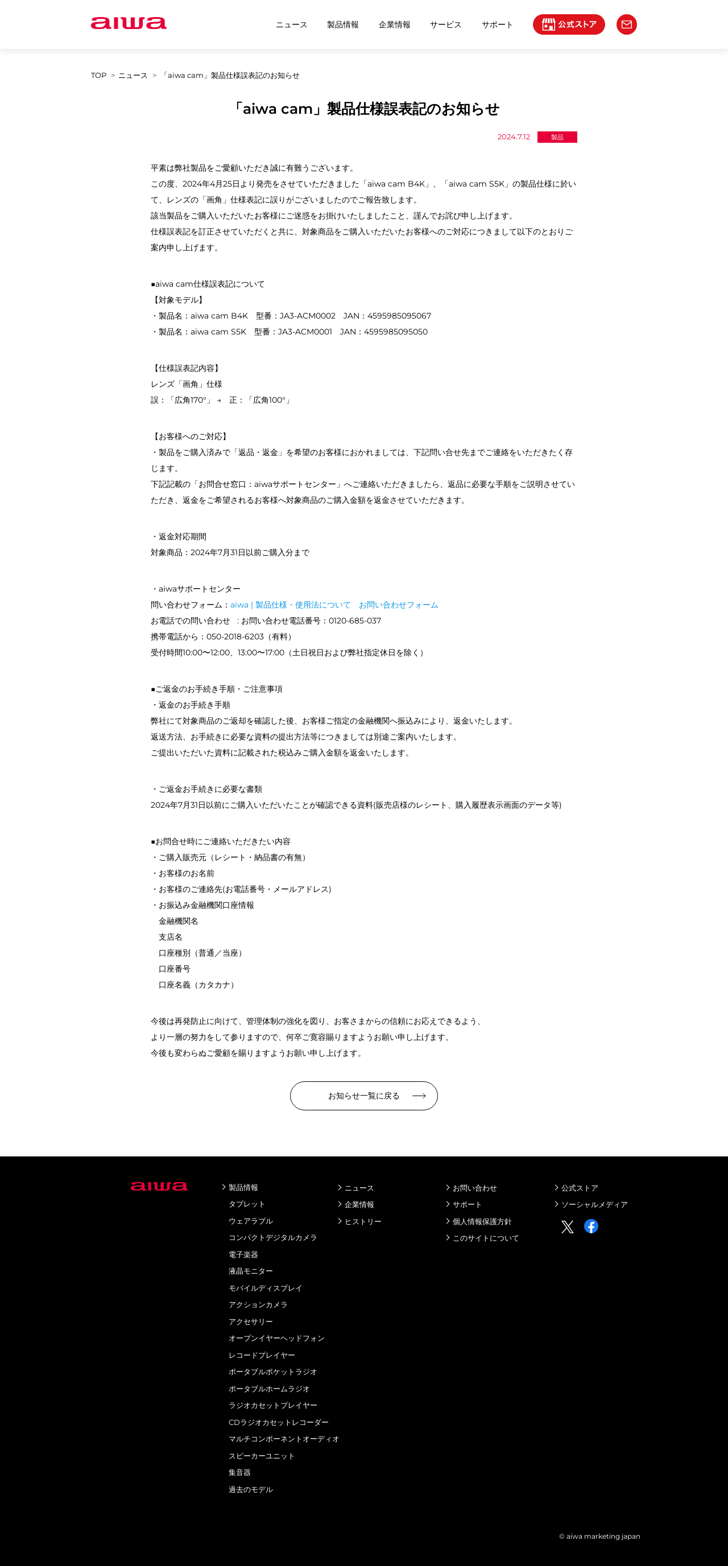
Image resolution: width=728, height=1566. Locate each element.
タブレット (247, 1203)
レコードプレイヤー (262, 1355)
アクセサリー (251, 1321)
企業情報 (395, 24)
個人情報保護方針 (482, 1221)
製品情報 (343, 24)
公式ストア (579, 1187)
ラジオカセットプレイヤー (273, 1405)
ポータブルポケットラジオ (273, 1371)
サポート (467, 1204)
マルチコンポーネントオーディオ (284, 1438)
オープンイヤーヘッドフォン (277, 1337)
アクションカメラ (258, 1304)
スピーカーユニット (262, 1455)
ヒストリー (363, 1221)
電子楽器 (243, 1254)
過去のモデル (251, 1489)
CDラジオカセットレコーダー (279, 1422)
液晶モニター (251, 1270)
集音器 (240, 1472)
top (98, 75)
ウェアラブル (251, 1220)
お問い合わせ (475, 1187)
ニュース (292, 24)
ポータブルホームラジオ (269, 1388)
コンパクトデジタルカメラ (273, 1237)
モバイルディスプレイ (266, 1287)
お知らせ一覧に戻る (364, 1095)
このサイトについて (486, 1237)
